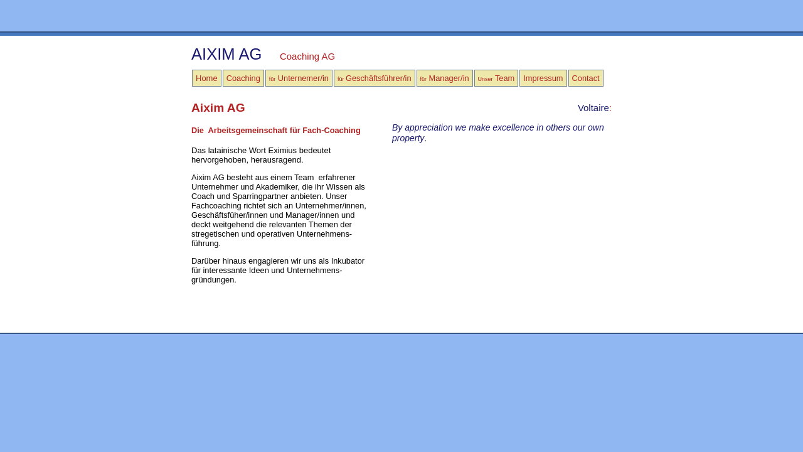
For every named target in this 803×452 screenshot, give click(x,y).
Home (207, 78)
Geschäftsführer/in (375, 78)
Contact (586, 78)
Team (496, 78)
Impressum (543, 78)
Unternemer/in (299, 78)
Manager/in (444, 78)
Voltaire (593, 107)
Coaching (243, 78)
